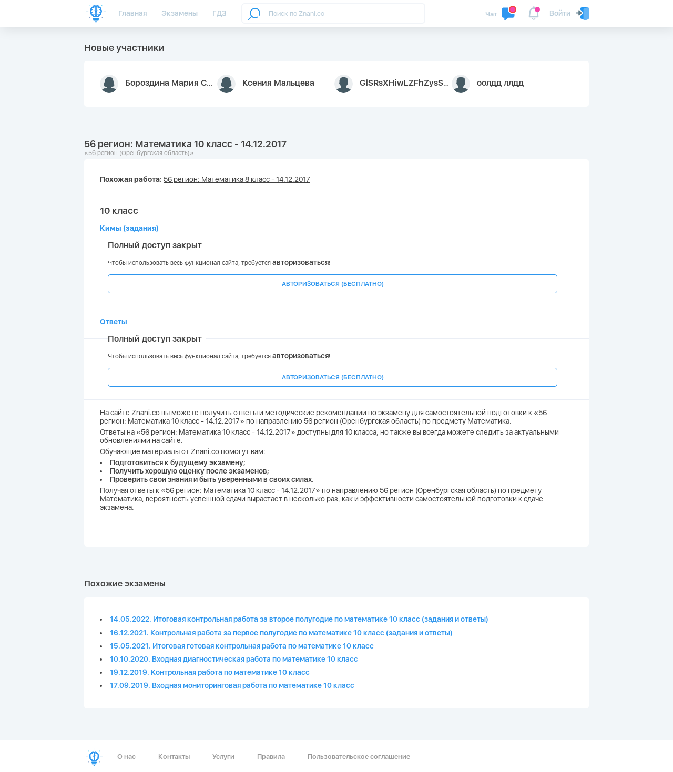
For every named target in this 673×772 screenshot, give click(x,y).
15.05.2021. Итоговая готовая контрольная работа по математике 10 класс (242, 646)
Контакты (174, 756)
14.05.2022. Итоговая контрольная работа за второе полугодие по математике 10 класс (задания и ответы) (299, 619)
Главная (132, 13)
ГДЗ (219, 13)
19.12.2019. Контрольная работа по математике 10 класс (210, 672)
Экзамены (179, 13)
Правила (271, 756)
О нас (126, 756)
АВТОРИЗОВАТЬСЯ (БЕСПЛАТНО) (333, 283)
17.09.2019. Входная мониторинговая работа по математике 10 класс (232, 685)
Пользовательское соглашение (359, 756)
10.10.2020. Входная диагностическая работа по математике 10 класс (234, 659)
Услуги (223, 756)
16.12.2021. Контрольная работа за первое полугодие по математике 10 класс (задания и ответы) (281, 633)
